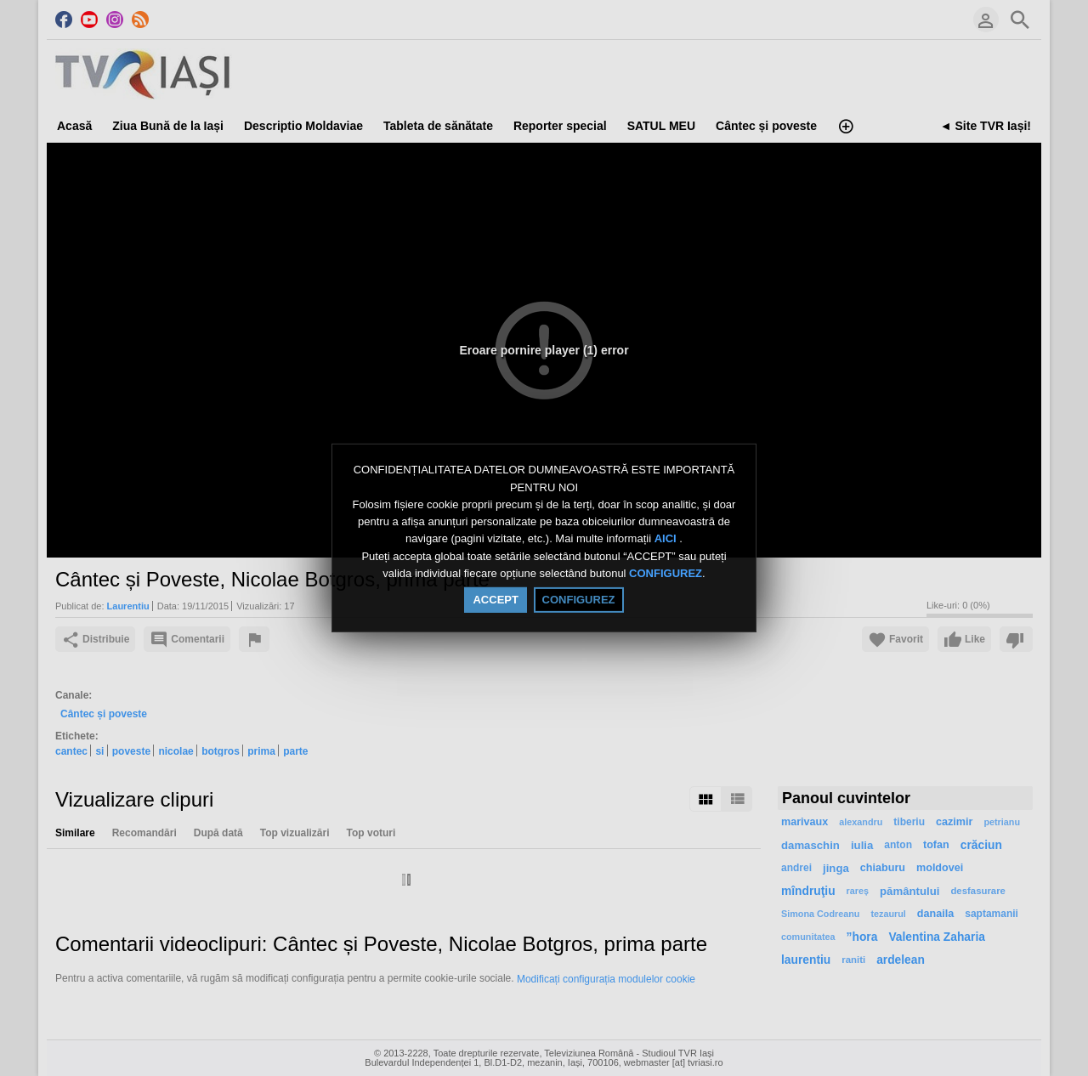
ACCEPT (495, 599)
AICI (667, 539)
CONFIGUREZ (665, 573)
